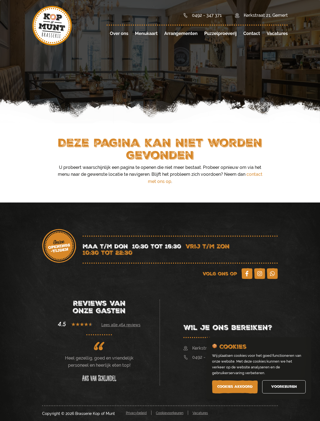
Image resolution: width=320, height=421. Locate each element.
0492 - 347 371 (202, 357)
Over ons (119, 33)
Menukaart (146, 33)
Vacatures (277, 33)
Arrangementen (180, 33)
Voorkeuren (284, 386)
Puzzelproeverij (220, 33)
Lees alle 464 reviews (120, 325)
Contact (251, 33)
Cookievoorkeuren (169, 413)
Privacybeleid (136, 413)
